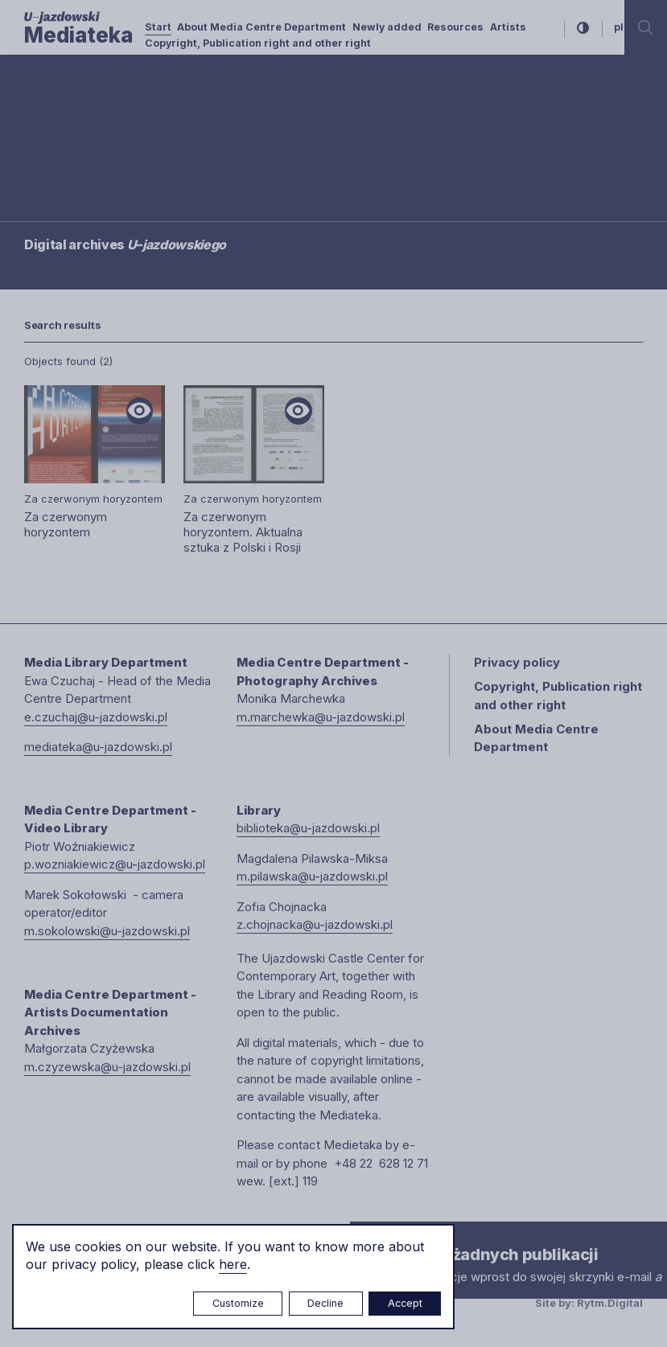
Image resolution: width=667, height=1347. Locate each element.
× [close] (366, 1236)
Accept (405, 1303)
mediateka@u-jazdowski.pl (98, 746)
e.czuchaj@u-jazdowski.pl (95, 717)
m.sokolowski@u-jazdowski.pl (107, 930)
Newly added (387, 27)
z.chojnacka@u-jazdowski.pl (315, 924)
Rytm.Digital (610, 1302)
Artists (508, 27)
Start (158, 27)
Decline (325, 1303)
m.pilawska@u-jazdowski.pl (312, 876)
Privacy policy (517, 662)
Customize (238, 1303)
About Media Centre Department (261, 27)
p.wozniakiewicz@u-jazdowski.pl (114, 864)
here (233, 1264)
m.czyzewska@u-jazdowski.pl (107, 1066)
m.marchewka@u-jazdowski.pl (321, 717)
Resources (455, 27)
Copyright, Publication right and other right (258, 43)
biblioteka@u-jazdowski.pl (308, 828)
